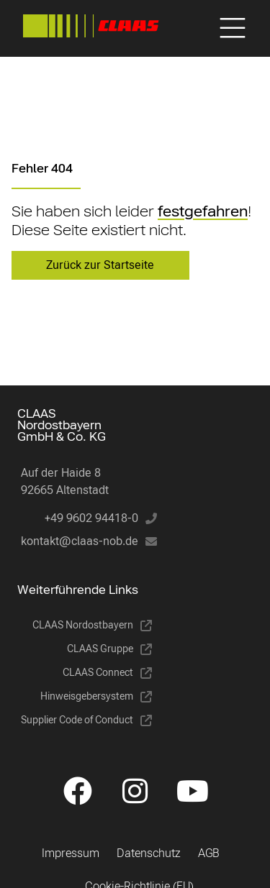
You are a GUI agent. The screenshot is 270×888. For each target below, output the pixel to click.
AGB (209, 853)
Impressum (70, 853)
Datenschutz (149, 853)
